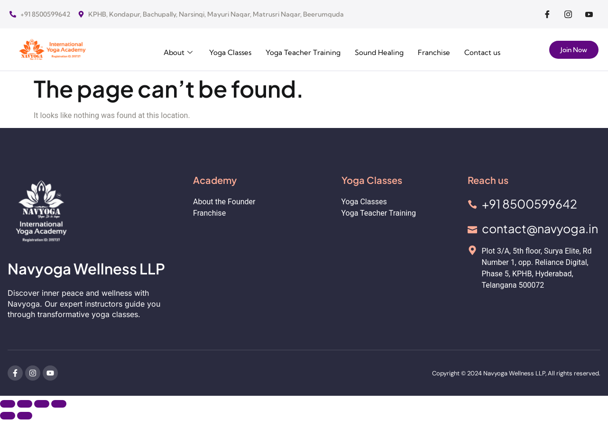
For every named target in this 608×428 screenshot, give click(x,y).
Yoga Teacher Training (293, 50)
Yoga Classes (216, 50)
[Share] (41, 404)
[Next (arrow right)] (24, 415)
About (163, 50)
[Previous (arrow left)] (7, 415)
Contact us (481, 50)
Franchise (431, 50)
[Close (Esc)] (58, 404)
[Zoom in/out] (7, 404)
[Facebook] (547, 14)
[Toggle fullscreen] (24, 404)
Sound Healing (373, 50)
